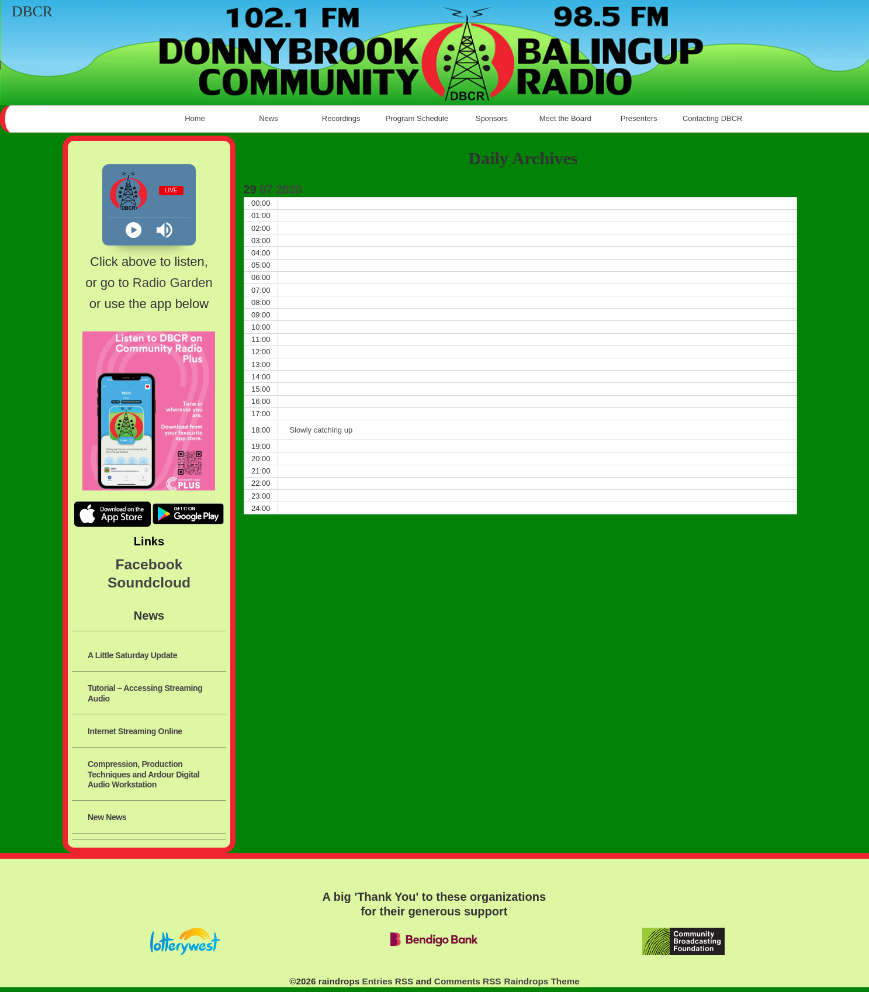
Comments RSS (467, 981)
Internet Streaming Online (135, 731)
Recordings (342, 118)
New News (107, 817)
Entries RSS (388, 981)
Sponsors (492, 118)
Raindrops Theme (542, 981)
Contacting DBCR (713, 118)
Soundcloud (149, 582)
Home (195, 118)
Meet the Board (565, 118)
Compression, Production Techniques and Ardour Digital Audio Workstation (143, 774)
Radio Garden (173, 282)
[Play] (133, 230)
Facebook (149, 564)
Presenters (639, 118)
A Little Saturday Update (132, 655)
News (268, 118)
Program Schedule (417, 118)
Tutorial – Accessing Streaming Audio (145, 693)
